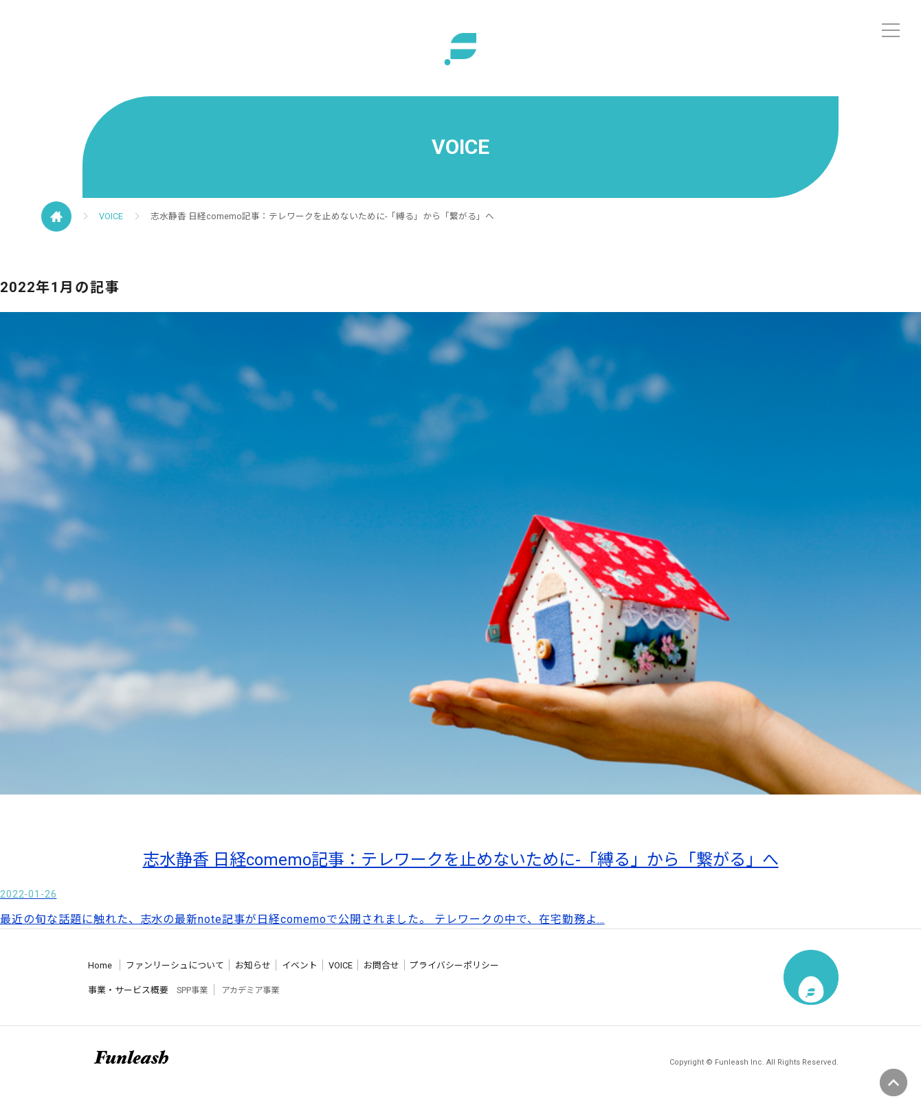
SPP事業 (214, 1000)
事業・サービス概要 (131, 1000)
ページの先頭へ (893, 1082)
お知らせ (309, 975)
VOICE (122, 222)
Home (96, 975)
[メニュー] (890, 30)
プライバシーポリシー (615, 975)
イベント (381, 975)
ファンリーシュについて (199, 975)
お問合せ (511, 975)
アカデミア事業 (280, 1000)
